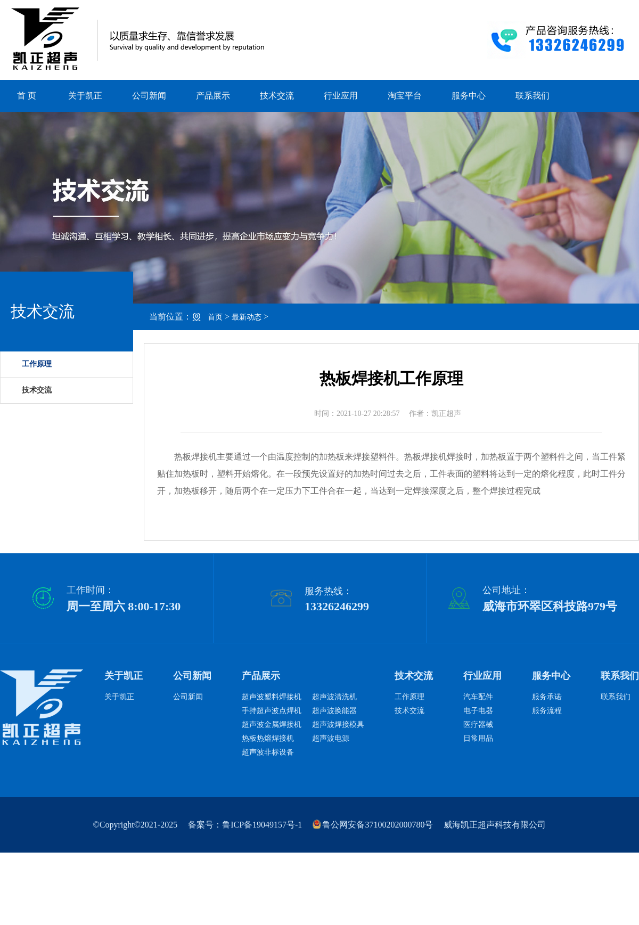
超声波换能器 (334, 711)
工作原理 (409, 697)
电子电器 (478, 711)
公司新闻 (149, 95)
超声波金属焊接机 (271, 724)
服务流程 (547, 711)
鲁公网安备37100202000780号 (373, 824)
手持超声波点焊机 (271, 711)
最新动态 (246, 317)
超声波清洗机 (334, 697)
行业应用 (341, 95)
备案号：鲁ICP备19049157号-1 (245, 824)
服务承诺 (547, 697)
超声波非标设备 (268, 752)
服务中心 (469, 95)
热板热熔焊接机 (268, 738)
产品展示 (213, 95)
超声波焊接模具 (338, 724)
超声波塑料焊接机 (271, 697)
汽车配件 (478, 697)
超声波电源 (330, 738)
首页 (215, 317)
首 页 (26, 95)
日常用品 (478, 738)
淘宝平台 (405, 95)
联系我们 (532, 95)
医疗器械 (478, 724)
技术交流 (277, 95)
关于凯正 (85, 95)
